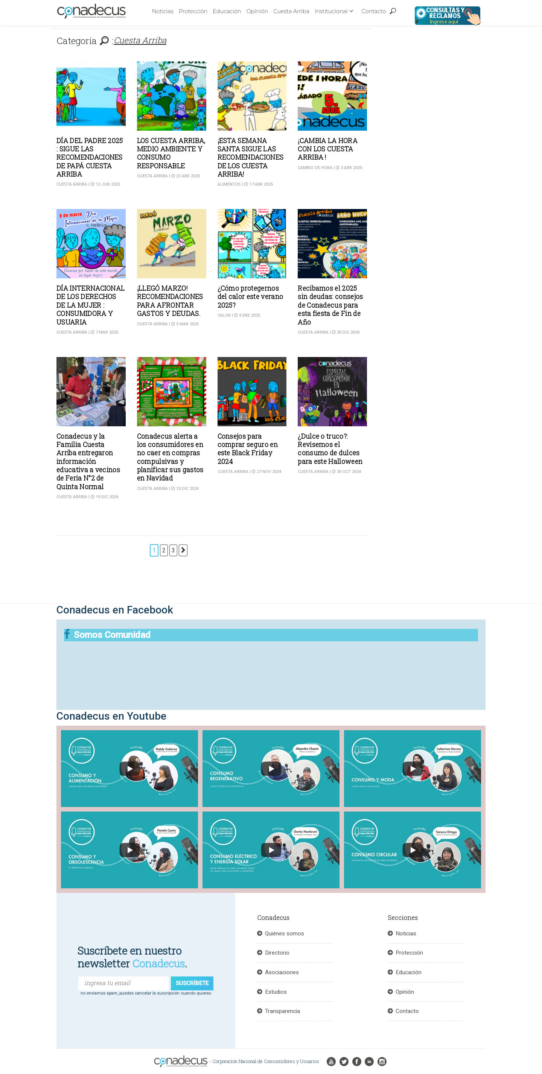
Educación (227, 11)
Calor (224, 315)
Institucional (331, 11)
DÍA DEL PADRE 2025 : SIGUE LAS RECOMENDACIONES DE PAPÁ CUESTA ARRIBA (89, 157)
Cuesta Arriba (291, 11)
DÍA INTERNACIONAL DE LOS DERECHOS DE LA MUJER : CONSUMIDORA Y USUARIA (90, 305)
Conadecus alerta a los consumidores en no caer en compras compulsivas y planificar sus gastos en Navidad (170, 457)
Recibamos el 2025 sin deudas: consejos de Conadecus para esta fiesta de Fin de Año (330, 305)
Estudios (276, 992)
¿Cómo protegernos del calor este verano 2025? (250, 297)
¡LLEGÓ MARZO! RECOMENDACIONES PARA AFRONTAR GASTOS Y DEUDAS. (170, 301)
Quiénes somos (284, 933)
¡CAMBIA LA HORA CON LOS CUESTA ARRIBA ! (328, 149)
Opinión (257, 11)
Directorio (277, 952)
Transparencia (282, 1011)
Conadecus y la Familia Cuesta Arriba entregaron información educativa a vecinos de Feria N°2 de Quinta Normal (88, 461)
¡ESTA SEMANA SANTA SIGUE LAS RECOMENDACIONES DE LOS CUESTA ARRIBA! (251, 157)
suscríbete (192, 983)
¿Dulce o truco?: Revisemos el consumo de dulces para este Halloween (330, 449)
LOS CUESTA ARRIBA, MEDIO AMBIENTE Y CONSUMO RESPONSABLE (171, 153)
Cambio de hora (315, 167)
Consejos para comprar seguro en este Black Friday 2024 (248, 449)
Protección (193, 11)
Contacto (374, 11)
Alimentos (229, 184)
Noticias (163, 11)
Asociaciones (282, 972)
